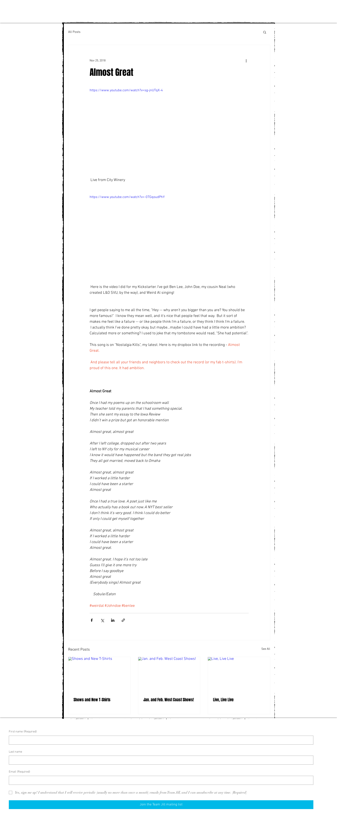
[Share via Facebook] (92, 620)
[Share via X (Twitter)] (102, 620)
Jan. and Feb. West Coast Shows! (168, 700)
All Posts (74, 32)
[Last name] (160, 760)
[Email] (160, 780)
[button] (265, 32)
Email (19, 772)
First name (23, 732)
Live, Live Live (223, 700)
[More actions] (246, 60)
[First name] (160, 740)
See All (265, 649)
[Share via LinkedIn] (113, 620)
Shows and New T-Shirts (92, 700)
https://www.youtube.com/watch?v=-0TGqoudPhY (127, 197)
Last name (15, 752)
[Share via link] (123, 620)
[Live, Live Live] (239, 674)
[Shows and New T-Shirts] (99, 674)
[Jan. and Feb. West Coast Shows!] (169, 674)
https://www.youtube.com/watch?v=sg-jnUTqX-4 (126, 90)
